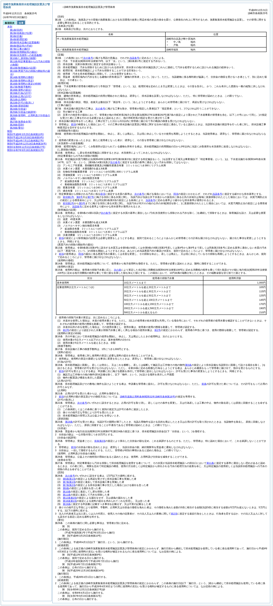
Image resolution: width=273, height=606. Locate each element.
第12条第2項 (70, 497)
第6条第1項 (69, 478)
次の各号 (88, 58)
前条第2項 (100, 441)
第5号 (82, 203)
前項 (73, 124)
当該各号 (134, 58)
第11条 (210, 463)
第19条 (69, 421)
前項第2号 (68, 203)
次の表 (117, 269)
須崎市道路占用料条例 (148, 396)
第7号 (91, 197)
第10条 (67, 491)
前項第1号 (68, 197)
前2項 (174, 513)
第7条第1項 (69, 482)
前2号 (66, 330)
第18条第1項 (70, 501)
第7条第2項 (69, 485)
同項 (175, 194)
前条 (204, 383)
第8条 (66, 488)
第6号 (79, 197)
